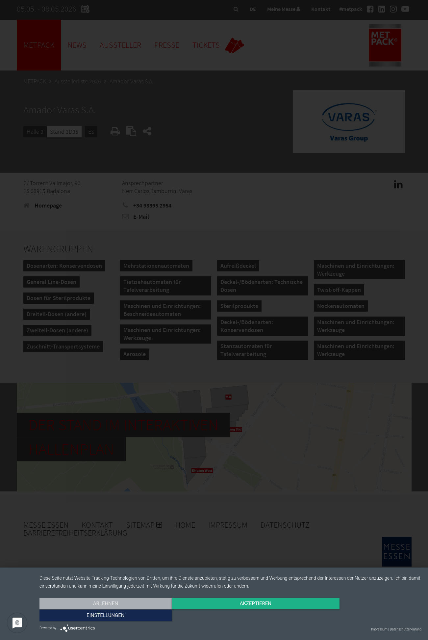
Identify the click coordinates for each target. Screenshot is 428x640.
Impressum (379, 629)
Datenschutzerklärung (405, 629)
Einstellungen (364, 616)
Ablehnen (96, 616)
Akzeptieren (230, 616)
